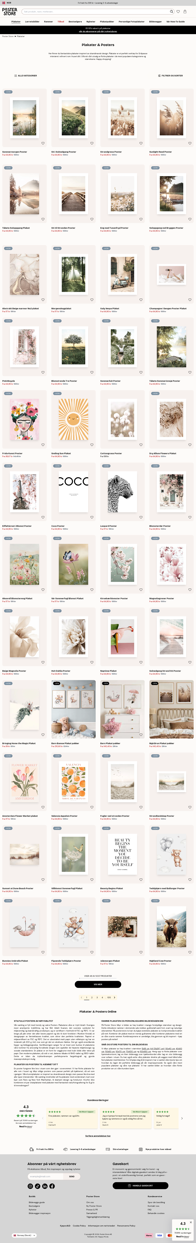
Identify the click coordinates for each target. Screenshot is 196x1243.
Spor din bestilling (156, 1202)
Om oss (90, 1202)
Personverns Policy (126, 1225)
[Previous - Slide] (42, 1118)
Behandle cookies (156, 1213)
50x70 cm (120, 1051)
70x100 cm (131, 1051)
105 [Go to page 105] (109, 997)
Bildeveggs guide (37, 1202)
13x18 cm (145, 1048)
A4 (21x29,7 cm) (157, 1048)
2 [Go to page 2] (91, 997)
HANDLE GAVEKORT (140, 1185)
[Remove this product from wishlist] (43, 143)
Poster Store (8, 36)
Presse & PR (92, 1209)
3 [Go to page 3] (97, 997)
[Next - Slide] (182, 1118)
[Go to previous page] (81, 997)
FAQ (149, 1209)
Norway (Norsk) (24, 1235)
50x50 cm (110, 1051)
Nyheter (32, 1209)
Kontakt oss (153, 1206)
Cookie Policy (79, 1225)
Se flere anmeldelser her (98, 1136)
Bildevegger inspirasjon (40, 1213)
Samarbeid (91, 1213)
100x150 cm (145, 1051)
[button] (183, 1230)
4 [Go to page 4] (102, 997)
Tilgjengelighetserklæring (98, 1217)
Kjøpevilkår (65, 1225)
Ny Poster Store (94, 1206)
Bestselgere (34, 1206)
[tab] (178, 11)
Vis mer (98, 984)
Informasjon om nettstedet (101, 1225)
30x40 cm (170, 1048)
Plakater (21, 36)
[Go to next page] (114, 997)
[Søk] (172, 12)
